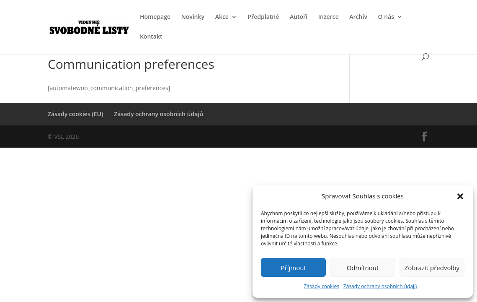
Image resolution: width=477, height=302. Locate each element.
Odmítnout (363, 267)
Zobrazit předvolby (432, 267)
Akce (222, 17)
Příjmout (293, 267)
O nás (386, 17)
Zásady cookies (321, 286)
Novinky (192, 17)
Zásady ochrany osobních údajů (380, 286)
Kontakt (151, 37)
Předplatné (263, 17)
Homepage (155, 17)
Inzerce (328, 17)
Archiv (358, 17)
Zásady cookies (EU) (75, 114)
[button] (460, 196)
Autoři (298, 17)
